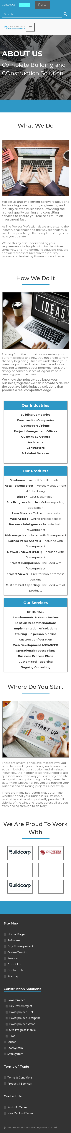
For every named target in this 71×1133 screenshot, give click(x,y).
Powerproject (16, 1000)
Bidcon (11, 1042)
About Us (24, 4)
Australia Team (17, 1107)
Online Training (17, 952)
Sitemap (13, 976)
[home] (14, 27)
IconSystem (15, 1048)
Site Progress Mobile (22, 1030)
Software (13, 940)
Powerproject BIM (21, 1012)
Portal (42, 4)
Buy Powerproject (20, 946)
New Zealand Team (20, 1113)
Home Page (16, 934)
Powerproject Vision (22, 1024)
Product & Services (19, 1083)
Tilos (12, 1036)
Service (12, 958)
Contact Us (8, 4)
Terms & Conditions (19, 1077)
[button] (30, 27)
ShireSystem (15, 1054)
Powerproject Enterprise (25, 1018)
